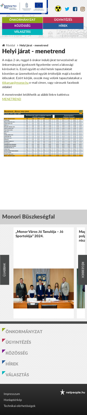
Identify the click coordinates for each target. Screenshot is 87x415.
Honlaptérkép (13, 400)
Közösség (22, 25)
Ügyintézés (63, 19)
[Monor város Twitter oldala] (67, 9)
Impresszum (12, 394)
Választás (22, 31)
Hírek (63, 25)
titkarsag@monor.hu (15, 82)
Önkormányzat (22, 19)
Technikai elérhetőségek (19, 406)
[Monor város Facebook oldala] (75, 9)
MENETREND (11, 99)
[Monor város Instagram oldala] (83, 9)
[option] (43, 272)
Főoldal (10, 45)
